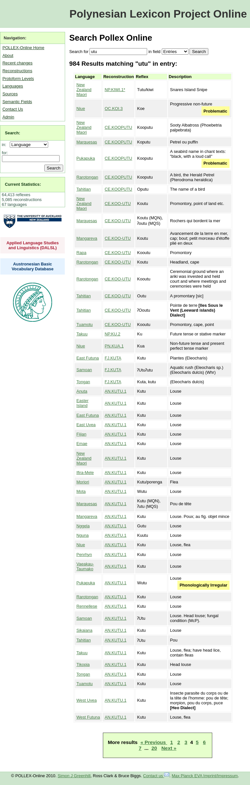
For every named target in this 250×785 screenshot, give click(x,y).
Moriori (82, 482)
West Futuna (88, 717)
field (156, 51)
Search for (79, 51)
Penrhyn (84, 554)
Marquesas (86, 142)
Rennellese (86, 606)
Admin (8, 117)
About (7, 55)
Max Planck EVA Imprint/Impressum (205, 775)
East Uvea (86, 424)
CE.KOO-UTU (117, 203)
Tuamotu (84, 324)
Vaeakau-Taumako (85, 566)
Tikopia (83, 664)
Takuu (82, 334)
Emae (81, 443)
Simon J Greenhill (74, 775)
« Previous (154, 742)
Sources (10, 93)
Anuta (81, 391)
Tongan (83, 381)
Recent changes (17, 63)
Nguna (82, 535)
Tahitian (83, 189)
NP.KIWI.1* (114, 89)
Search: (12, 132)
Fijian (81, 434)
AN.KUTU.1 (115, 391)
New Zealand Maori (83, 89)
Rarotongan (87, 177)
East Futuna (87, 358)
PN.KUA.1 (113, 346)
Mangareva (86, 238)
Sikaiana (84, 630)
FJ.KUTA (112, 358)
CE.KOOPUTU (118, 127)
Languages (12, 86)
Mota (81, 491)
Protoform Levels (18, 78)
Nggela (83, 525)
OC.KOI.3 (113, 108)
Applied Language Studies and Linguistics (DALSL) (33, 245)
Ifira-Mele (85, 472)
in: (5, 144)
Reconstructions (17, 70)
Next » (168, 748)
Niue (80, 108)
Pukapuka (85, 158)
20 (154, 748)
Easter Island (82, 403)
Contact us (156, 775)
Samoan (84, 369)
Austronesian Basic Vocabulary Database (33, 266)
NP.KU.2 (112, 334)
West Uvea (86, 700)
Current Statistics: (23, 184)
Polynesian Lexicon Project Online (158, 14)
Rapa (81, 252)
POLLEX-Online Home (23, 47)
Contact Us (12, 109)
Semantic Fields (17, 101)
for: (5, 152)
